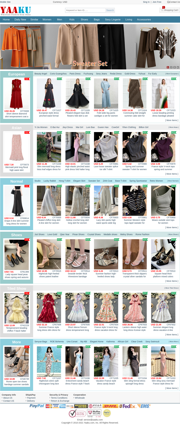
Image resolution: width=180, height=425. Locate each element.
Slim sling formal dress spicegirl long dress (135, 365)
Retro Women (156, 181)
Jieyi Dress (67, 127)
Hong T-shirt (64, 181)
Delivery (31, 401)
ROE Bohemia (57, 341)
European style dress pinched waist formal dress (49, 98)
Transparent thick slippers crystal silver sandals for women (135, 258)
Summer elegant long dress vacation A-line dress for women (164, 312)
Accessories (144, 19)
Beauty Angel (41, 73)
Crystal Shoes (94, 234)
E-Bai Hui (54, 127)
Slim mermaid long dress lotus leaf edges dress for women (49, 151)
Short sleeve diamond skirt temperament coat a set (17, 98)
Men (59, 19)
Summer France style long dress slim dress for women (49, 312)
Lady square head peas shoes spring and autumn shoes (17, 259)
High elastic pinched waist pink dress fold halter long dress (78, 151)
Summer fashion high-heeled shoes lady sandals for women (107, 258)
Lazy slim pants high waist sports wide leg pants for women (107, 205)
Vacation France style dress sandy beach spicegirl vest (107, 365)
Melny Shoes (126, 234)
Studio (38, 181)
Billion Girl (143, 127)
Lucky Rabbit (50, 181)
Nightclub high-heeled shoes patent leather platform (49, 258)
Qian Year (65, 234)
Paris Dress (75, 73)
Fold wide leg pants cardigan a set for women (107, 97)
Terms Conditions (59, 398)
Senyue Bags (41, 341)
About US (7, 398)
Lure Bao (90, 127)
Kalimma (110, 341)
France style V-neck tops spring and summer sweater (164, 151)
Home (6, 19)
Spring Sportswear (138, 181)
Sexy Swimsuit (152, 341)
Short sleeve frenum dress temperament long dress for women (78, 312)
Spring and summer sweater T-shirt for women (135, 151)
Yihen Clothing (129, 127)
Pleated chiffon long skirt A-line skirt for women (49, 204)
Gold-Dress (130, 73)
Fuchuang (88, 73)
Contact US (8, 401)
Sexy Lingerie (113, 19)
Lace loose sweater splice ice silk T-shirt (107, 151)
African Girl (123, 341)
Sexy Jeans (101, 73)
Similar (34, 19)
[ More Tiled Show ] (171, 288)
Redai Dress (116, 73)
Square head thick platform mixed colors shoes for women (164, 258)
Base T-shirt (120, 181)
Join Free (156, 2)
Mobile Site (5, 2)
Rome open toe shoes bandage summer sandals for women (17, 366)
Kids (72, 19)
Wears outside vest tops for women (164, 204)
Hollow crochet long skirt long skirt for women (78, 204)
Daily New (20, 19)
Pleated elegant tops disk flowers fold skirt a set (78, 97)
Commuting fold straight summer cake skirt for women (135, 98)
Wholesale (80, 398)
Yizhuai (141, 73)
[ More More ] (174, 341)
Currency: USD (60, 2)
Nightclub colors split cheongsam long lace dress (49, 365)
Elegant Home (97, 341)
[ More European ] (172, 74)
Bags (97, 19)
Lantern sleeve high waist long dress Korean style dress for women (135, 312)
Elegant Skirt (79, 181)
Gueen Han (103, 127)
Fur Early (152, 73)
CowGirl (115, 127)
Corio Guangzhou (58, 73)
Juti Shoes (39, 234)
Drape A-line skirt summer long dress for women (17, 205)
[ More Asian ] (174, 127)
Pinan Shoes (78, 234)
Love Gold (52, 234)
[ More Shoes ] (173, 234)
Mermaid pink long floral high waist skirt (17, 151)
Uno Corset (72, 341)
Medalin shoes (110, 234)
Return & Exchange (60, 401)
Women (47, 19)
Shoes (84, 19)
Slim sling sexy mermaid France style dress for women (164, 365)
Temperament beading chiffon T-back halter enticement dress (17, 312)
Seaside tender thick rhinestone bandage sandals (78, 258)
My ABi (83, 341)
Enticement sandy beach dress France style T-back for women (78, 365)
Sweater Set (94, 181)
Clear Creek (137, 341)
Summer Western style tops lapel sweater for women (135, 205)
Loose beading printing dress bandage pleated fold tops (164, 98)
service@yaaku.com (93, 420)
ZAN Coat (107, 181)
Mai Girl (79, 127)
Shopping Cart (170, 9)
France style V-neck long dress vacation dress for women (107, 312)
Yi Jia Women (41, 127)
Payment (31, 398)
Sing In (146, 2)
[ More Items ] (171, 120)
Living (128, 19)
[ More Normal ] (173, 181)
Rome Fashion (142, 234)
